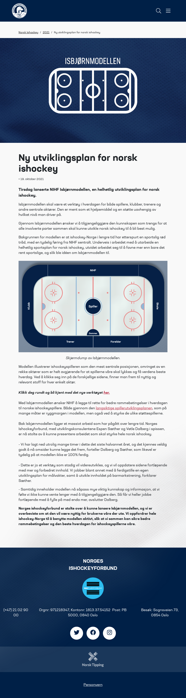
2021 (46, 32)
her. (107, 393)
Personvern (93, 685)
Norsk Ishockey (28, 32)
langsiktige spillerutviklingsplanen (124, 408)
